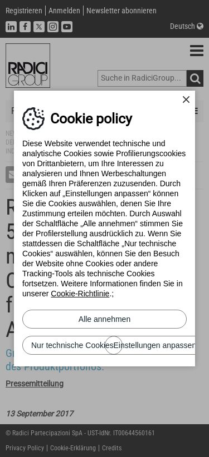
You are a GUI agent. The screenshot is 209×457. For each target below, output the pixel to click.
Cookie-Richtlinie (80, 293)
